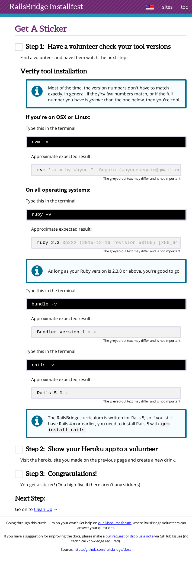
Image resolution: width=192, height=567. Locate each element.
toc (184, 7)
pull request (115, 548)
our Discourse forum (114, 534)
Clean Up (43, 521)
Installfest (46, 6)
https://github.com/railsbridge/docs (102, 561)
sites (167, 7)
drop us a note (142, 548)
